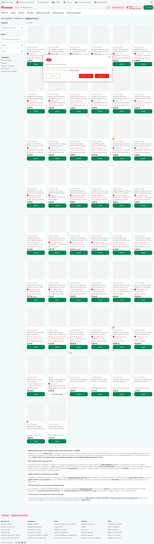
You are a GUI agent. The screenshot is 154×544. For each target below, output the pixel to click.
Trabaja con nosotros (8, 527)
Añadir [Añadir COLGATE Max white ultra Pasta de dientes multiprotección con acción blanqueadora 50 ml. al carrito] (36, 347)
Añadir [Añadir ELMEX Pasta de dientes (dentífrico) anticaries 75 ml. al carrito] (79, 253)
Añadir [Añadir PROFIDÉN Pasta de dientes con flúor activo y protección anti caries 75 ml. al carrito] (143, 64)
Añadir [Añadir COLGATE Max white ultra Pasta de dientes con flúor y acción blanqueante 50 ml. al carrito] (143, 253)
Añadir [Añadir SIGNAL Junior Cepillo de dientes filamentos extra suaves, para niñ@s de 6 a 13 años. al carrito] (57, 253)
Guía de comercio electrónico (37, 538)
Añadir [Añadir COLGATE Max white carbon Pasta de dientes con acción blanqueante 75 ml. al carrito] (79, 158)
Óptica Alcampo (113, 529)
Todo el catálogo (6, 18)
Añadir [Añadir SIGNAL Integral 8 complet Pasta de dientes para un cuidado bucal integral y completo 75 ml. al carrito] (143, 158)
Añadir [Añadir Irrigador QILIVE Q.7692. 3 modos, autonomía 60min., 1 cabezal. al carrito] (122, 347)
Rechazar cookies (86, 76)
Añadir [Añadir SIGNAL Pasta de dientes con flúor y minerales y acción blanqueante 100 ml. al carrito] (100, 394)
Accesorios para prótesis (9, 71)
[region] (77, 68)
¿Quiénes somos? (6, 524)
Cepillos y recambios (7, 66)
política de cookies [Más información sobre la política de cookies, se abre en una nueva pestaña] (73, 70)
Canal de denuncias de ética (10, 538)
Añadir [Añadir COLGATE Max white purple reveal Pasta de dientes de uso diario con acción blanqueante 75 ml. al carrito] (100, 158)
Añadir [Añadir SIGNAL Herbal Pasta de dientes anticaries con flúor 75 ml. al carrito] (36, 158)
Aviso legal (57, 527)
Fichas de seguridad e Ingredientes (65, 535)
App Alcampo (5, 532)
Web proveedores (113, 527)
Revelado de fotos (87, 532)
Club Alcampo (5, 529)
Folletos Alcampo (33, 524)
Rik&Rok (83, 527)
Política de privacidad (61, 532)
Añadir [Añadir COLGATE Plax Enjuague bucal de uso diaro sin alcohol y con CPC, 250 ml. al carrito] (122, 64)
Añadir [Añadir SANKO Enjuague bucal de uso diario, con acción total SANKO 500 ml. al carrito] (122, 158)
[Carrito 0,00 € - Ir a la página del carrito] (148, 7)
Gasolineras (85, 529)
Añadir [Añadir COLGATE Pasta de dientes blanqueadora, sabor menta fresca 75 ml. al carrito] (36, 64)
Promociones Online (34, 529)
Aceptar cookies (102, 76)
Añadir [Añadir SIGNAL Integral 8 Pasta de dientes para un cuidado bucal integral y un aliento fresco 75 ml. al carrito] (100, 253)
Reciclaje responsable (115, 532)
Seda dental (5, 68)
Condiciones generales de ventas (65, 524)
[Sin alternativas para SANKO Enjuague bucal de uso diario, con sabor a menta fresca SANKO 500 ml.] (57, 394)
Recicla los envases (114, 535)
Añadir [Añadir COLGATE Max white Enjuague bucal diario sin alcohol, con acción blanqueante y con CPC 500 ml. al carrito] (122, 253)
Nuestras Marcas (58, 13)
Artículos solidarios (87, 535)
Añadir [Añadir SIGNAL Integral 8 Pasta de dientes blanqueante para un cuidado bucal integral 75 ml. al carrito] (143, 205)
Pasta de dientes (6, 60)
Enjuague (4, 63)
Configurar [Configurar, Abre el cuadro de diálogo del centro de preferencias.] (53, 76)
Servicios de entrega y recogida (38, 535)
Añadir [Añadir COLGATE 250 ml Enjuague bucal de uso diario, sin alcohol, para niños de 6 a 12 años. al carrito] (57, 158)
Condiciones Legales (34, 532)
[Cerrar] (109, 57)
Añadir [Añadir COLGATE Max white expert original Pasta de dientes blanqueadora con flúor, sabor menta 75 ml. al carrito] (36, 253)
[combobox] (60, 7)
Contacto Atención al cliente (10, 535)
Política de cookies (60, 529)
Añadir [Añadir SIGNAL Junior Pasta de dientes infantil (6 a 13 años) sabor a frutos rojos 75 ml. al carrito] (100, 111)
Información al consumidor (63, 538)
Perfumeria (18, 18)
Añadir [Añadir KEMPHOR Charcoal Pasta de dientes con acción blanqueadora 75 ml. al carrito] (100, 347)
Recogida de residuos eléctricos (91, 538)
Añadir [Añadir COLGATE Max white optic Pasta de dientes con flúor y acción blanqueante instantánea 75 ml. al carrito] (100, 205)
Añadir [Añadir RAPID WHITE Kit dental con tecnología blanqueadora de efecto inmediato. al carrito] (36, 394)
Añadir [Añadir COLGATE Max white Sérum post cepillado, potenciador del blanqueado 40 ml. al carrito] (79, 347)
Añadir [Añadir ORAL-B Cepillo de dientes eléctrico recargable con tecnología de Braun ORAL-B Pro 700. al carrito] (143, 347)
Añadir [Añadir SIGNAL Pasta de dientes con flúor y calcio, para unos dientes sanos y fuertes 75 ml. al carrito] (57, 111)
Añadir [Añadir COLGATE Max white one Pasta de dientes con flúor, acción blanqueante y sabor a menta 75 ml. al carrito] (79, 111)
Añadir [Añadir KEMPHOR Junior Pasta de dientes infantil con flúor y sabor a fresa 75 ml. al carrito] (57, 300)
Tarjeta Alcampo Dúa (88, 524)
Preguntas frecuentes (34, 527)
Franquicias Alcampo (114, 524)
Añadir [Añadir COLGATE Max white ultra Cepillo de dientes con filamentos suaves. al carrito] (122, 300)
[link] (19, 515)
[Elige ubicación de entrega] (134, 7)
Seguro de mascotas (114, 538)
